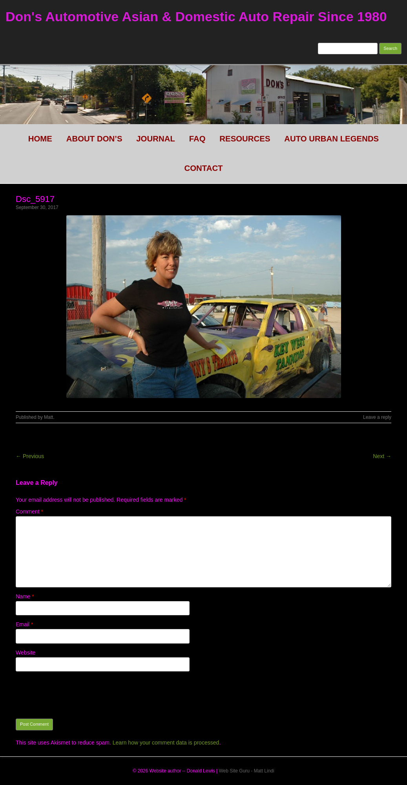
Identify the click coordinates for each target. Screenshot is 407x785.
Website (25, 652)
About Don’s (94, 138)
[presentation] (75, 695)
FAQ (197, 138)
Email (24, 624)
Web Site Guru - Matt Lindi (246, 771)
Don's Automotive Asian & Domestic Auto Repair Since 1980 (196, 16)
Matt (48, 417)
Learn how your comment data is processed (166, 742)
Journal (155, 138)
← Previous (30, 456)
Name (25, 596)
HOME (40, 138)
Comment (29, 511)
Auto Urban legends (331, 138)
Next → (382, 456)
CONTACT (203, 168)
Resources (244, 138)
